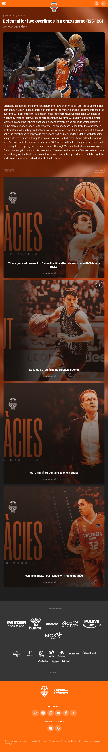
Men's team (8, 16)
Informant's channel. (92, 741)
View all (99, 170)
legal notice (32, 741)
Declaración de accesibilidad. (72, 741)
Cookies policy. (54, 741)
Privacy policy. (43, 741)
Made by (10, 744)
